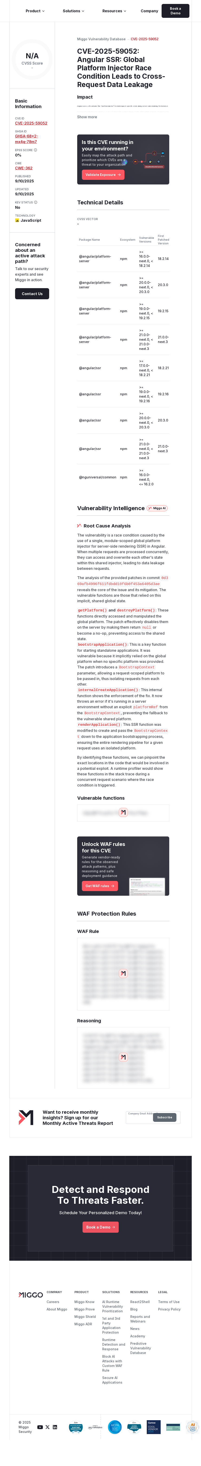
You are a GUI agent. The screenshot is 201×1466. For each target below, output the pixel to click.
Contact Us (32, 293)
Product (35, 11)
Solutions (74, 11)
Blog (133, 1336)
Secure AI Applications (112, 1406)
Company (149, 11)
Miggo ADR (83, 1350)
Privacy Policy (169, 1336)
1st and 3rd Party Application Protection (111, 1352)
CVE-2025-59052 (31, 123)
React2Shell (140, 1328)
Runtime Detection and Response (113, 1370)
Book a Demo (175, 10)
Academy (137, 1362)
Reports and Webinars (140, 1345)
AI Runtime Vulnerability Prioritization (112, 1332)
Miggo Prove (84, 1336)
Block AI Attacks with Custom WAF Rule (112, 1390)
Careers (53, 1328)
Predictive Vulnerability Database (140, 1374)
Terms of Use (169, 1328)
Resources (114, 11)
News (135, 1355)
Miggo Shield (85, 1343)
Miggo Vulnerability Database (101, 39)
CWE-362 (23, 168)
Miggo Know (84, 1328)
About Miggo (57, 1336)
